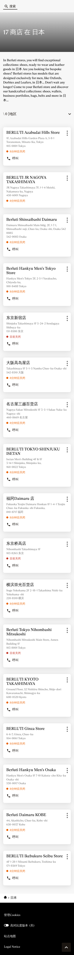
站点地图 (10, 936)
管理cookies (12, 915)
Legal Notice (12, 947)
